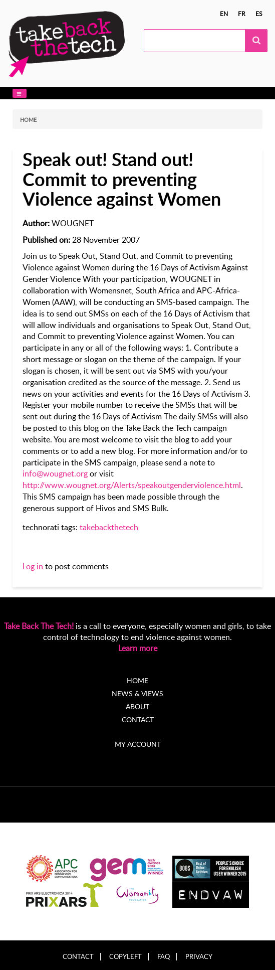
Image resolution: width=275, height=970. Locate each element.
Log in (33, 566)
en (224, 14)
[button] (20, 93)
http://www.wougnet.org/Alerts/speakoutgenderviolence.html (132, 485)
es (258, 14)
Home (28, 119)
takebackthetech (109, 527)
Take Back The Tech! (39, 625)
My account (138, 744)
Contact (138, 719)
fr (241, 14)
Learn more (137, 648)
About (137, 706)
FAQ (163, 956)
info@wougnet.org (55, 473)
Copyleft (125, 956)
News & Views (137, 693)
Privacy (198, 956)
